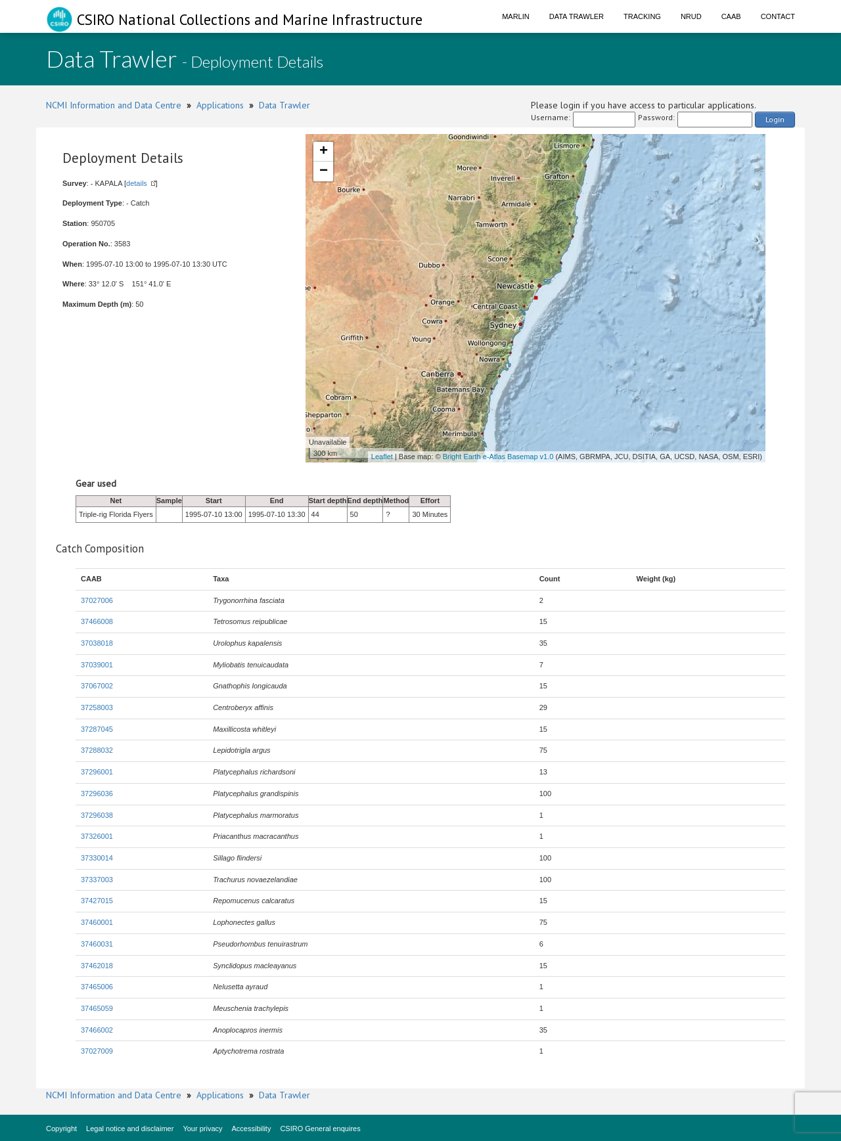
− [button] (323, 171)
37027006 (97, 600)
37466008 (97, 621)
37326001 (97, 836)
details (136, 183)
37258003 (97, 707)
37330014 (97, 858)
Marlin (516, 16)
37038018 (97, 643)
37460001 (97, 922)
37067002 (97, 686)
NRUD (691, 16)
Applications (220, 105)
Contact (778, 16)
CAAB (731, 16)
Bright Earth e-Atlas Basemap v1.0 (498, 456)
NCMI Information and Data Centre (113, 105)
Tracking (642, 16)
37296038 (97, 815)
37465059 (97, 1008)
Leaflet (382, 456)
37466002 (97, 1030)
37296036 (97, 793)
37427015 (97, 901)
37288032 (97, 750)
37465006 (97, 987)
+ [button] (323, 152)
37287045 (97, 729)
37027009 (97, 1051)
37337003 (97, 880)
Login (774, 119)
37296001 (97, 772)
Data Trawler (576, 16)
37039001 (97, 665)
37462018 (97, 966)
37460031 (97, 944)
